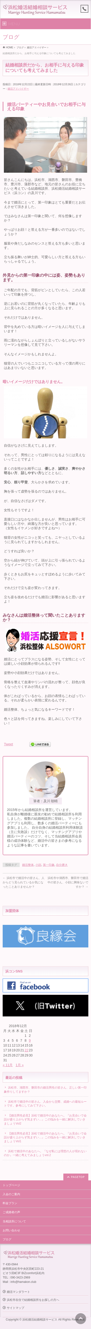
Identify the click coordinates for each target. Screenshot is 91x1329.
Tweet (8, 744)
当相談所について (14, 1221)
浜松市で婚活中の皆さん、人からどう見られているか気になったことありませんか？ (23, 882)
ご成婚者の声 (11, 1212)
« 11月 (8, 1065)
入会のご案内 (11, 1194)
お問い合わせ (11, 1230)
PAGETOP (78, 1176)
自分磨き (62, 865)
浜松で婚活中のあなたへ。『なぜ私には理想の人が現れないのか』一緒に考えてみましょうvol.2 (45, 1153)
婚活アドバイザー (18, 88)
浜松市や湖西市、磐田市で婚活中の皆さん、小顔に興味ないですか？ (68, 882)
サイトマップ (15, 1308)
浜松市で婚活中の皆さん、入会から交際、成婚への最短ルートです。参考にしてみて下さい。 (45, 1103)
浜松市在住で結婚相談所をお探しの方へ (33, 1300)
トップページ (11, 1185)
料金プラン (10, 1203)
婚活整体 (28, 865)
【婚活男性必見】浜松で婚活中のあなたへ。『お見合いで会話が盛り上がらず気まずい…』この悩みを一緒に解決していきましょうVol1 (45, 1137)
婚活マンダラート (18, 1292)
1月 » (20, 1065)
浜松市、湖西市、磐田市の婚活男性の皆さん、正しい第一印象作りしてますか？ (45, 1089)
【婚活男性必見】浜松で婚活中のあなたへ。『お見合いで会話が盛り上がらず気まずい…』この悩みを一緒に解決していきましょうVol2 (45, 1119)
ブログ (7, 1239)
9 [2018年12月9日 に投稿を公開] (30, 1040)
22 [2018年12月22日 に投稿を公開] (26, 1050)
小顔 (38, 865)
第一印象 (49, 865)
